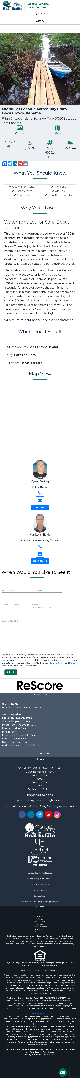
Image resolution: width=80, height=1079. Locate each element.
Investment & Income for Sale (19, 724)
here (39, 666)
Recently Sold (40, 932)
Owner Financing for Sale (16, 742)
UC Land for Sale (40, 890)
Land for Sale (9, 731)
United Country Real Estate (40, 873)
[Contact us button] (62, 1072)
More (44, 753)
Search (40, 13)
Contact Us (40, 924)
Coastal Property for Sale (16, 721)
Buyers (40, 916)
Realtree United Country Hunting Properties (40, 902)
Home (40, 914)
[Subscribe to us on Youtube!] (48, 814)
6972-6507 (46, 789)
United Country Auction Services (40, 879)
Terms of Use (40, 929)
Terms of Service (57, 663)
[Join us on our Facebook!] (22, 814)
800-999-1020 (51, 965)
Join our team (40, 896)
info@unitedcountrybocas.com (45, 800)
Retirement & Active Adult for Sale (21, 745)
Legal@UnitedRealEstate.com (40, 1013)
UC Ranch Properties (40, 884)
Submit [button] (10, 672)
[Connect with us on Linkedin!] (31, 814)
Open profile (40, 507)
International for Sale (14, 728)
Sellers (40, 919)
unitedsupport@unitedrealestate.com (31, 988)
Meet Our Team (40, 921)
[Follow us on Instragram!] (57, 814)
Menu (40, 20)
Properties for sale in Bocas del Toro (22, 707)
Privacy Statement (40, 927)
